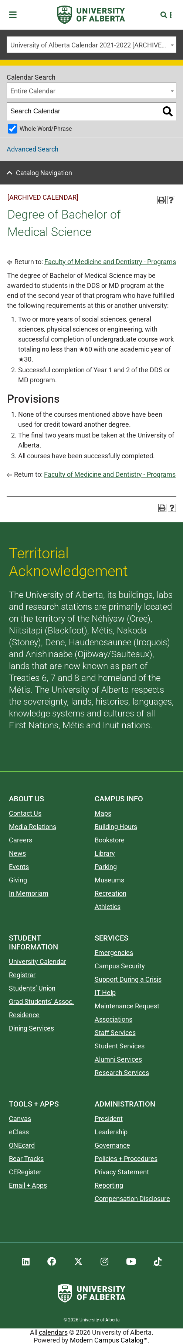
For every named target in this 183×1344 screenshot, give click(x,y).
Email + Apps (28, 1185)
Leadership (111, 1132)
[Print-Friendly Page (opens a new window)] (161, 200)
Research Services (122, 1073)
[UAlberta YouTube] (131, 1261)
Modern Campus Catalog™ (109, 1340)
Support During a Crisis (128, 979)
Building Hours (116, 827)
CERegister (25, 1172)
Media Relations (32, 827)
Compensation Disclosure (132, 1198)
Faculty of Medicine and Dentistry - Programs (110, 262)
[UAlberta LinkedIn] (26, 1261)
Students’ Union (32, 988)
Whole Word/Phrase (46, 128)
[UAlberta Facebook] (51, 1261)
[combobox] (91, 44)
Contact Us (25, 813)
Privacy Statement (122, 1172)
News (17, 853)
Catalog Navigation (44, 173)
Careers (20, 840)
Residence (24, 1015)
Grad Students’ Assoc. (41, 1001)
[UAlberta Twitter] (78, 1261)
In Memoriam (28, 893)
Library (105, 853)
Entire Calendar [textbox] (32, 91)
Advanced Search (32, 149)
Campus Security (120, 966)
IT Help (105, 993)
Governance (112, 1145)
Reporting (109, 1185)
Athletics (108, 907)
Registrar (22, 975)
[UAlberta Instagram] (104, 1261)
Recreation (110, 893)
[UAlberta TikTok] (158, 1261)
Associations (113, 1019)
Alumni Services (118, 1059)
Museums (109, 880)
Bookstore (110, 840)
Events (19, 867)
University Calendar (37, 961)
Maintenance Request (127, 1006)
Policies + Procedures (126, 1158)
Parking (106, 867)
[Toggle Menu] (15, 15)
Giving (18, 880)
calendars (53, 1332)
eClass (19, 1132)
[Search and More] (164, 15)
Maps (103, 813)
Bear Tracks (26, 1158)
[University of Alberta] (91, 15)
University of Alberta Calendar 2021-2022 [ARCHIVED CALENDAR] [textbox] (93, 45)
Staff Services (115, 1033)
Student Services (120, 1046)
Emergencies (114, 953)
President (109, 1118)
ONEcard (22, 1145)
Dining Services (31, 1028)
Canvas (20, 1118)
